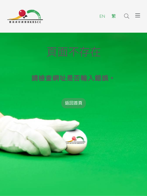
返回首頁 (73, 103)
